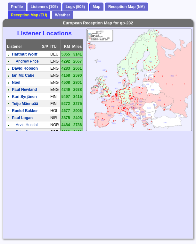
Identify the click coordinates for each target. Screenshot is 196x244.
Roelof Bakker (25, 111)
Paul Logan (22, 118)
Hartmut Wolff (24, 54)
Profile (17, 6)
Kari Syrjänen (24, 96)
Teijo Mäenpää (25, 103)
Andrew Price (27, 61)
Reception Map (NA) (126, 6)
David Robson (25, 68)
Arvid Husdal (26, 125)
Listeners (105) (44, 6)
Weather (62, 15)
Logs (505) (75, 6)
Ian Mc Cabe (23, 75)
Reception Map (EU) (29, 15)
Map (96, 6)
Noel (16, 82)
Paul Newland (24, 89)
